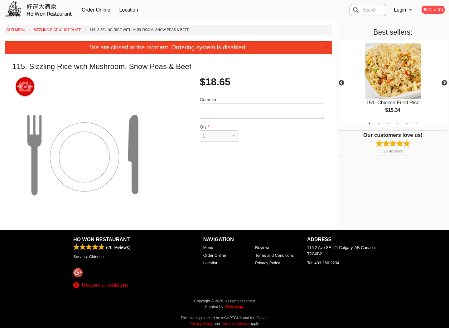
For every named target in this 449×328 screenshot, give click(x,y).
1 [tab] (369, 123)
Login (400, 9)
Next (444, 83)
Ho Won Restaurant (101, 239)
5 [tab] (407, 123)
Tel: (323, 263)
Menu (208, 247)
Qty (219, 133)
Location (128, 9)
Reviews (262, 247)
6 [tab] (416, 123)
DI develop (234, 307)
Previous (341, 83)
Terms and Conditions (274, 255)
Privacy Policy (267, 263)
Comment (262, 108)
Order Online (96, 9)
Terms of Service (235, 323)
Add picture (25, 86)
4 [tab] (397, 123)
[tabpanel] (393, 83)
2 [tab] (379, 123)
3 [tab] (388, 123)
